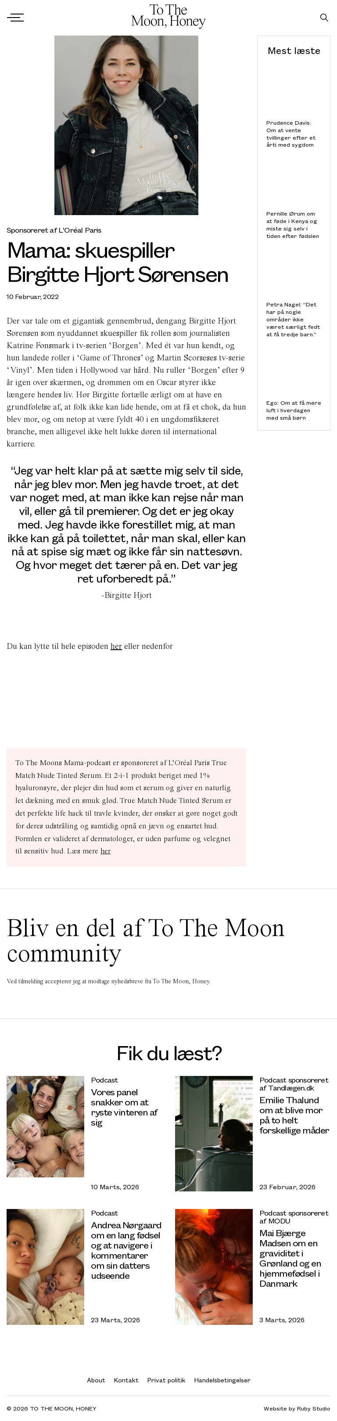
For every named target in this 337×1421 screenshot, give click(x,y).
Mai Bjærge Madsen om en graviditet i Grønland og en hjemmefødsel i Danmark (290, 1257)
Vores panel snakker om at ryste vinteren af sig (124, 1106)
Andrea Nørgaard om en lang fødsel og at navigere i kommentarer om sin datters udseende (126, 1249)
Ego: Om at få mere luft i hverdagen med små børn (293, 410)
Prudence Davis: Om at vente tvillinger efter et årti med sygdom (290, 133)
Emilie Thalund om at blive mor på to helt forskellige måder (294, 1114)
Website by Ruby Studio (297, 1408)
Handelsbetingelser (222, 1380)
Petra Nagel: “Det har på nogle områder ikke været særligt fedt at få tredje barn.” (293, 319)
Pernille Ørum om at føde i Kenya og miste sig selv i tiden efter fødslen (292, 224)
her (116, 646)
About (96, 1380)
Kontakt (126, 1380)
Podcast (104, 1080)
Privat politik (166, 1380)
